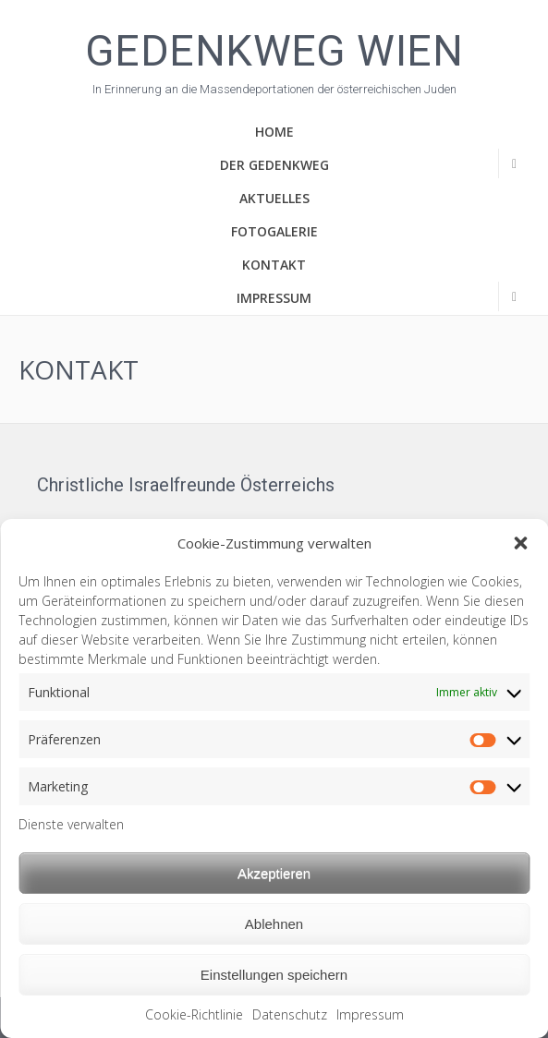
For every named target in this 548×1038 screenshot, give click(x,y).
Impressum (370, 1014)
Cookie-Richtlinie (194, 1014)
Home (274, 131)
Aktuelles (274, 198)
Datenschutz (289, 1014)
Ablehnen (274, 924)
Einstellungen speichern (274, 975)
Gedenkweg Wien (274, 49)
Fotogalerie (274, 231)
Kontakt (274, 264)
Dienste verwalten (71, 824)
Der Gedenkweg (274, 165)
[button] (520, 543)
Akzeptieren (274, 873)
